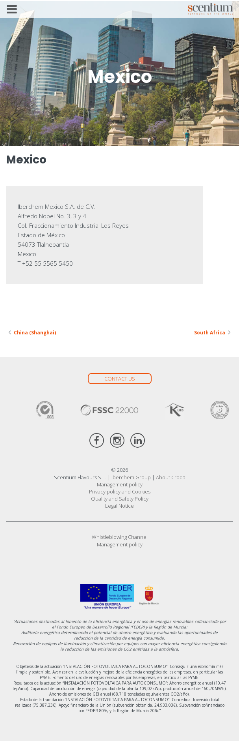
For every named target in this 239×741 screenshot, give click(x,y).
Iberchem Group (131, 477)
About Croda (170, 477)
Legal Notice (119, 505)
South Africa (209, 332)
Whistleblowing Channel (120, 536)
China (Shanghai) (35, 332)
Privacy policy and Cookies (119, 491)
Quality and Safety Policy (119, 498)
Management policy (120, 484)
